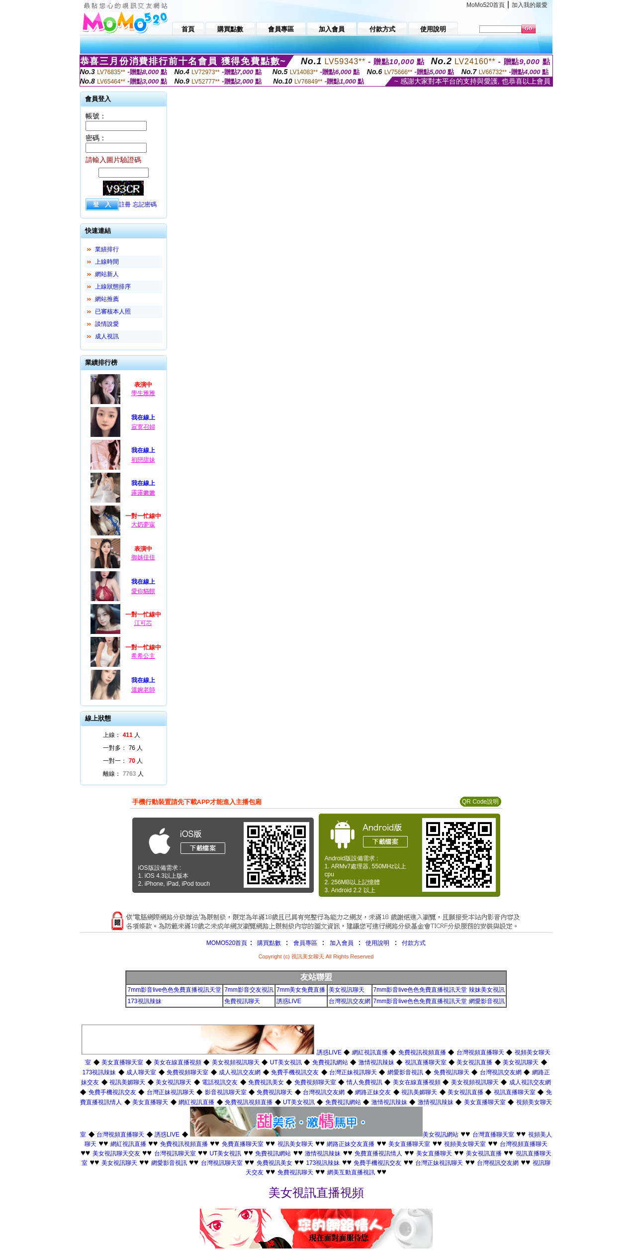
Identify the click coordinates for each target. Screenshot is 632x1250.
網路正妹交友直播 (350, 1144)
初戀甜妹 (143, 459)
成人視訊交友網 (240, 1072)
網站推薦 (107, 299)
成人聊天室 (141, 1072)
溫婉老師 (143, 689)
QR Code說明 (480, 801)
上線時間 (107, 261)
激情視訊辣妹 (376, 1062)
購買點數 (267, 942)
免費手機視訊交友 (295, 1072)
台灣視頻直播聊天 (480, 1052)
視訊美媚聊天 (127, 1082)
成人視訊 (107, 336)
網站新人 (107, 274)
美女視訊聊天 (346, 989)
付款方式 (414, 942)
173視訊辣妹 (144, 1001)
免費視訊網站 (330, 1062)
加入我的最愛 (529, 4)
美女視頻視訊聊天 (236, 1062)
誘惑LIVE (288, 1001)
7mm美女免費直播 (301, 989)
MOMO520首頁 (227, 942)
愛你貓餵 (143, 591)
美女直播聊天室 (122, 1062)
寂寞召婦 (143, 426)
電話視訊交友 (220, 1082)
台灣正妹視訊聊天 (353, 1072)
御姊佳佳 (143, 557)
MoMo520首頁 (485, 4)
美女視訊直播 (474, 1062)
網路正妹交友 (373, 1092)
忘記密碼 (145, 204)
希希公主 (143, 655)
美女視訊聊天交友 (116, 1153)
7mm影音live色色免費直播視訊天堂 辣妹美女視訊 (439, 989)
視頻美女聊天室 (465, 1144)
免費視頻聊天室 (187, 1072)
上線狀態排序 (113, 286)
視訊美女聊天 (295, 1144)
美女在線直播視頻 (177, 1062)
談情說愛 (107, 323)
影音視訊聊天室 (226, 1092)
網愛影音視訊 (405, 1072)
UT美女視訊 (286, 1062)
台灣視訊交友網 (349, 1001)
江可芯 (143, 623)
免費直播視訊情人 (378, 1153)
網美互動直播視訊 (351, 1172)
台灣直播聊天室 (493, 1134)
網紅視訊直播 (370, 1052)
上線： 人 (121, 734)
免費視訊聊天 (242, 1001)
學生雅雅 (143, 393)
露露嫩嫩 (143, 492)
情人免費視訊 (364, 1082)
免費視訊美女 (266, 1082)
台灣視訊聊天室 (175, 1153)
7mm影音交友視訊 (248, 989)
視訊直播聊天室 (426, 1062)
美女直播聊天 (150, 1102)
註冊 (125, 204)
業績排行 (107, 249)
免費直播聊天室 (243, 1144)
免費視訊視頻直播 (422, 1052)
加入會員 (342, 942)
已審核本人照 (113, 311)
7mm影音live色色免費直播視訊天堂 (174, 989)
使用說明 (377, 942)
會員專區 (305, 942)
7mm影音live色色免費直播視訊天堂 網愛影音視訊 (439, 1001)
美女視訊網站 (440, 1134)
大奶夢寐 (143, 524)
